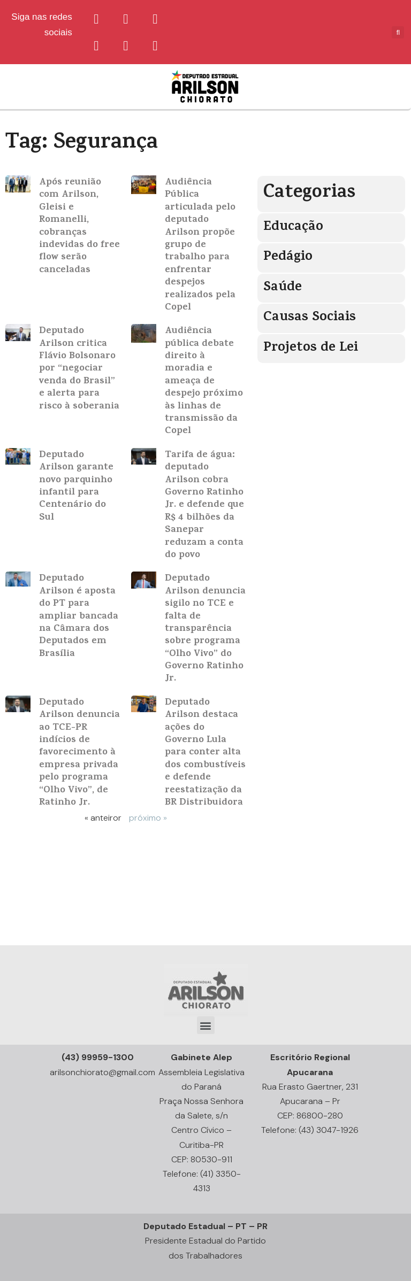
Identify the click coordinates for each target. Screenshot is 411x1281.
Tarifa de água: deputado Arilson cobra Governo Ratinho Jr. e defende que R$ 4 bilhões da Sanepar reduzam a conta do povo (204, 505)
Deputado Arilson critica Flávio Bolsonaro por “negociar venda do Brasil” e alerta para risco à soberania (79, 368)
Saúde (282, 288)
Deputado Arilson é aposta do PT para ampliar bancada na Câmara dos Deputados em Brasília (78, 616)
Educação (293, 227)
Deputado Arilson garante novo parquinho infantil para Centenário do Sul (76, 486)
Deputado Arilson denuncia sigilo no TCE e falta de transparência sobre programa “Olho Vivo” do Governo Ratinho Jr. (205, 629)
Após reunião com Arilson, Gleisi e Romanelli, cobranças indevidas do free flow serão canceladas (79, 227)
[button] (206, 1025)
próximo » (148, 817)
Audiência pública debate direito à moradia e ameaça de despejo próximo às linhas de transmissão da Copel (204, 381)
